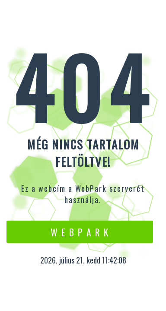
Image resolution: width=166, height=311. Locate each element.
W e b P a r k (80, 231)
